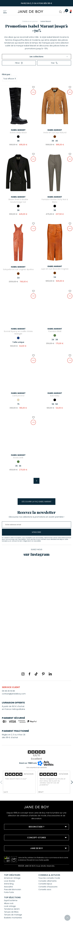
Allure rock (8, 903)
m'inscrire (36, 532)
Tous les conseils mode (49, 878)
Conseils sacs (44, 889)
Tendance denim (12, 909)
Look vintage (10, 906)
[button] (70, 12)
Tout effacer (9, 78)
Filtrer (19, 63)
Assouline (8, 886)
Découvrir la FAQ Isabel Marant (36, 501)
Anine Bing (9, 883)
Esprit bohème (10, 900)
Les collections (49, 56)
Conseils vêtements (47, 881)
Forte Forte (9, 892)
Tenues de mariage (13, 914)
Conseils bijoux (45, 883)
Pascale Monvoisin (12, 889)
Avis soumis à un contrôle (36, 767)
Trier (54, 63)
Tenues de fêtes (11, 912)
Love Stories (9, 881)
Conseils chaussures (47, 886)
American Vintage (12, 878)
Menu (5, 13)
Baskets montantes (13, 917)
